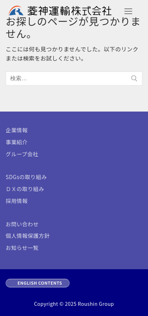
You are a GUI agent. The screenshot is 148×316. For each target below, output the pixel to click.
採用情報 (17, 200)
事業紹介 (17, 142)
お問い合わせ (22, 224)
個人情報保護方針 (28, 235)
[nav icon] (128, 11)
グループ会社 (22, 154)
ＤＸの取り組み (25, 188)
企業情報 (17, 130)
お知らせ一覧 (22, 247)
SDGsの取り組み (26, 177)
